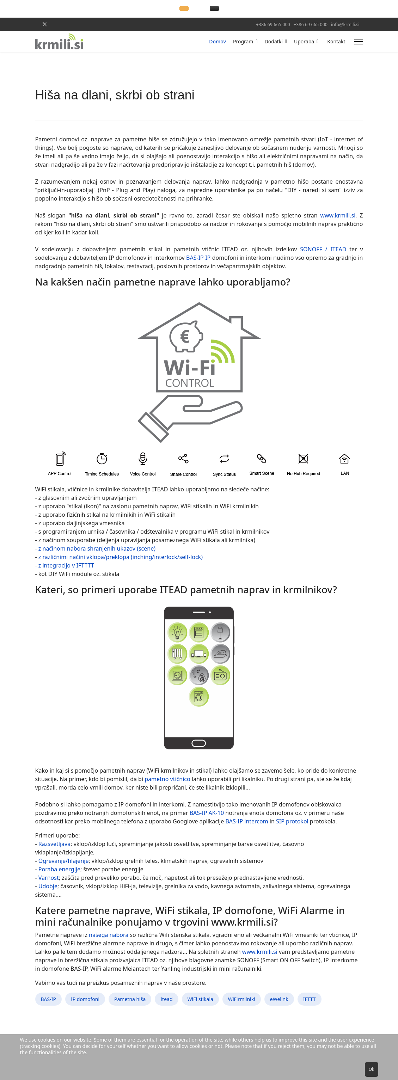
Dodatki (274, 41)
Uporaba (304, 41)
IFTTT (309, 999)
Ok (371, 1069)
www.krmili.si (337, 215)
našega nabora (108, 935)
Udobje (47, 886)
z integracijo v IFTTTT (66, 565)
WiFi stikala (200, 999)
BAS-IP (48, 999)
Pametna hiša (130, 999)
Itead (166, 999)
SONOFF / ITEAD (323, 249)
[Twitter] (44, 24)
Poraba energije (59, 869)
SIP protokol (292, 821)
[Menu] (358, 41)
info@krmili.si (345, 24)
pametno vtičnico (167, 779)
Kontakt (336, 41)
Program (243, 41)
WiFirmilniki (241, 999)
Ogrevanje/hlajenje (63, 861)
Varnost (48, 878)
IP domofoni (85, 999)
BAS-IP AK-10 (208, 813)
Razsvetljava (54, 844)
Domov (217, 41)
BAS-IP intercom (246, 821)
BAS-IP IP (199, 258)
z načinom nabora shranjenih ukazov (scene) (96, 548)
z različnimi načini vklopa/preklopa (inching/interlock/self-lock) (120, 557)
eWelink (279, 999)
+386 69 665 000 (273, 24)
